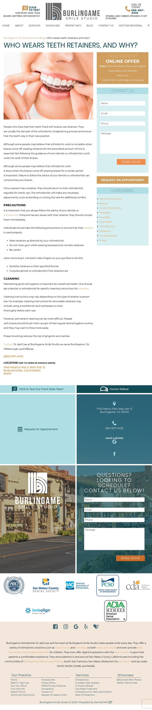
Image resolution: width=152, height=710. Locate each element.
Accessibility (47, 689)
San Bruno (125, 661)
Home (6, 25)
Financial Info (48, 680)
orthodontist (11, 215)
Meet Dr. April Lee (20, 683)
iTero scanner (122, 652)
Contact (8, 344)
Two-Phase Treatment (86, 689)
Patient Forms (18, 692)
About (19, 25)
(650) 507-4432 (13, 356)
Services (34, 25)
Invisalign (105, 217)
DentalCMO (103, 702)
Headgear (105, 212)
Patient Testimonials (127, 683)
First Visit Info (18, 689)
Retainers (105, 231)
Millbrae (58, 661)
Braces (103, 203)
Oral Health (106, 222)
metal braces (62, 647)
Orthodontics (107, 226)
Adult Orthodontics (111, 199)
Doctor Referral (130, 25)
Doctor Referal (114, 389)
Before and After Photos (129, 680)
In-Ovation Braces (84, 686)
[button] (148, 26)
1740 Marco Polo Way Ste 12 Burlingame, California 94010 (24, 370)
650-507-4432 (114, 80)
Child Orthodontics (111, 208)
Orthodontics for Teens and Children (93, 692)
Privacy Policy (48, 683)
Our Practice (21, 675)
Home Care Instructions (23, 695)
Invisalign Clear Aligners (87, 683)
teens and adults (106, 647)
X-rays (103, 240)
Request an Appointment (122, 180)
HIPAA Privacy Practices (53, 686)
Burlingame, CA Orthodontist (20, 38)
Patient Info (73, 25)
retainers (83, 288)
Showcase (53, 25)
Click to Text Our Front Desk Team (37, 389)
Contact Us (106, 25)
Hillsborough (45, 661)
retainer (88, 228)
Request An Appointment (37, 429)
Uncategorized (108, 235)
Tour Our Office (18, 686)
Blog (90, 25)
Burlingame (30, 661)
